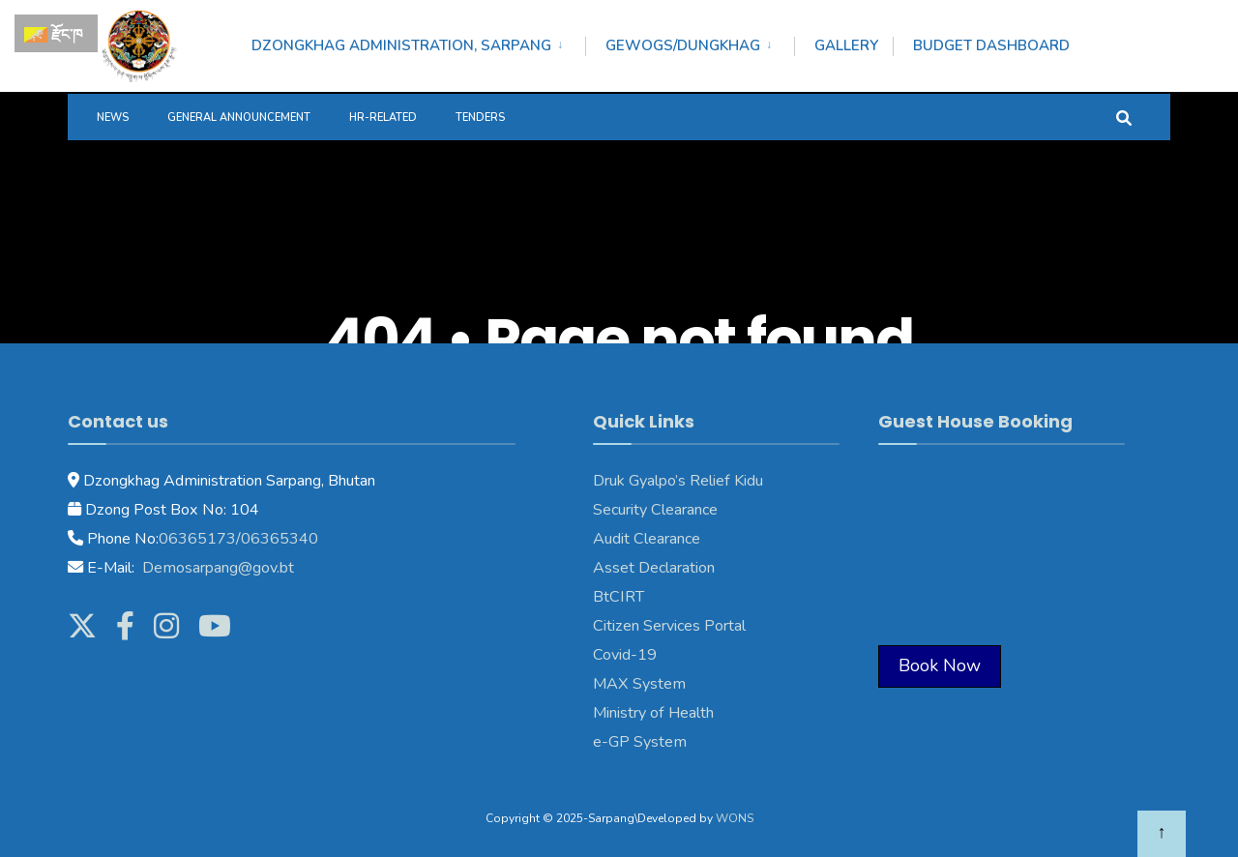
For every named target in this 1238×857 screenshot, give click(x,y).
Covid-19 (625, 654)
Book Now (940, 665)
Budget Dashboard (991, 45)
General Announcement (238, 117)
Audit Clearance (646, 538)
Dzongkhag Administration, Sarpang (401, 45)
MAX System (639, 683)
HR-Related (383, 117)
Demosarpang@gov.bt (216, 567)
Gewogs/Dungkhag (682, 45)
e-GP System (640, 742)
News (113, 117)
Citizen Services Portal (669, 625)
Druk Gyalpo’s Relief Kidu (678, 480)
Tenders (480, 117)
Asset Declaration (654, 567)
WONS (734, 818)
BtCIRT (618, 596)
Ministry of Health (653, 713)
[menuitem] (418, 42)
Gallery (846, 45)
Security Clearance (655, 509)
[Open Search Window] (1123, 116)
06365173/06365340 (238, 538)
